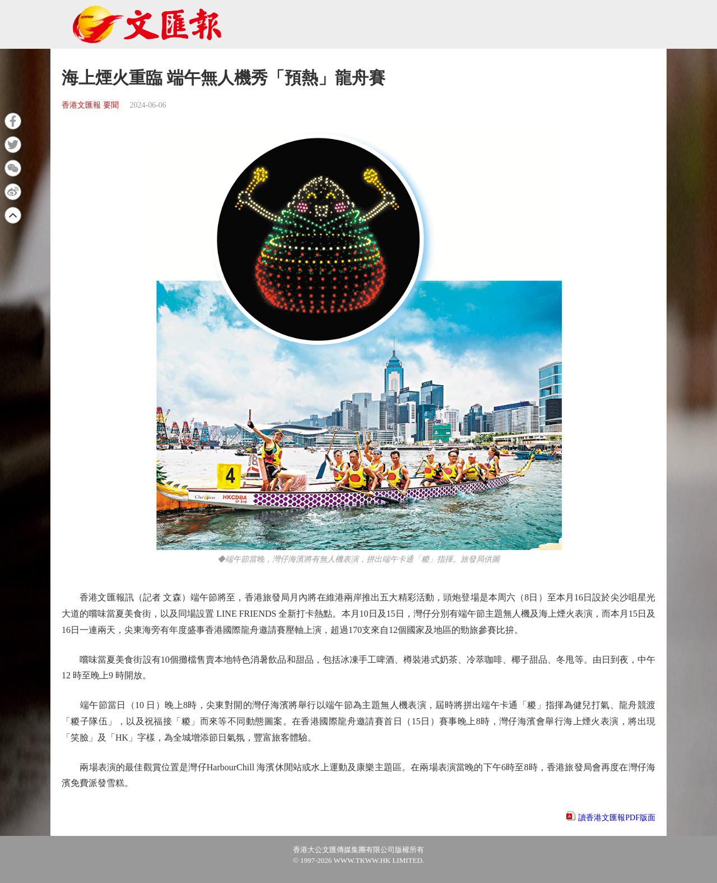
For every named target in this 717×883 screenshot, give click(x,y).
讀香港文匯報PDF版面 (616, 817)
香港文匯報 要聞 (90, 105)
